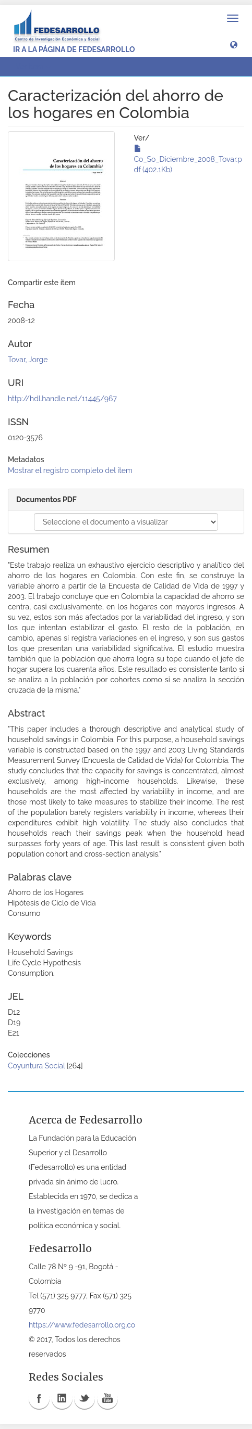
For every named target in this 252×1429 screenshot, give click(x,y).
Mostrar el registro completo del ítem (70, 470)
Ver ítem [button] (33, 66)
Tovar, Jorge (27, 359)
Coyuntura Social (36, 1066)
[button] (233, 44)
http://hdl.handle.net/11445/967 (62, 398)
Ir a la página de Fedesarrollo (74, 49)
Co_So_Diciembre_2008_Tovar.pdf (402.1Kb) (188, 159)
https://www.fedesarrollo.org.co (82, 1325)
